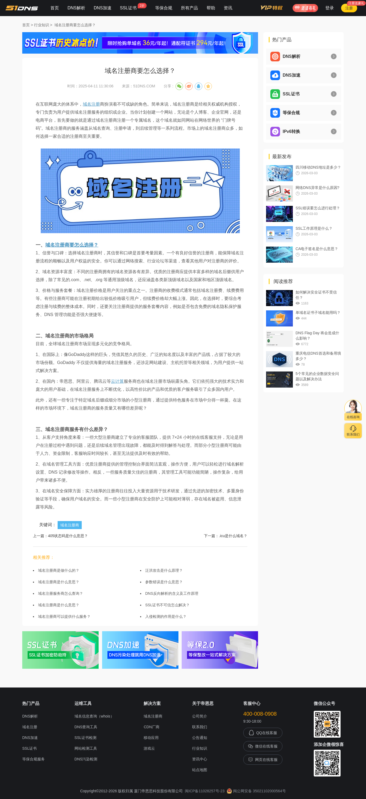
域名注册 (91, 104)
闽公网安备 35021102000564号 (256, 791)
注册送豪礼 (356, 3)
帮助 (211, 8)
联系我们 (199, 727)
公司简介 (199, 716)
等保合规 (163, 8)
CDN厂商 (151, 727)
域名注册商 (69, 525)
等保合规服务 (33, 759)
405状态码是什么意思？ (68, 536)
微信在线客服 (263, 746)
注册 (349, 8)
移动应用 (151, 737)
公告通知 (199, 737)
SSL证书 (133, 6)
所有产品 (189, 8)
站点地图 (199, 770)
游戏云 (149, 748)
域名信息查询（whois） (94, 716)
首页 (54, 8)
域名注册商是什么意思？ (58, 582)
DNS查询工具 (86, 727)
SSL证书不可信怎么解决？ (167, 605)
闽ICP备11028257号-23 (205, 791)
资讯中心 (199, 759)
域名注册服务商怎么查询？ (60, 593)
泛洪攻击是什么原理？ (164, 570)
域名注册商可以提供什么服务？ (64, 616)
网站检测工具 (85, 748)
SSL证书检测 (85, 737)
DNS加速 (102, 8)
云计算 (117, 381)
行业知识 (41, 25)
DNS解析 (76, 8)
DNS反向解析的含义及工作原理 (171, 593)
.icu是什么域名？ (233, 536)
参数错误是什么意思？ (164, 582)
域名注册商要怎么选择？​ (75, 25)
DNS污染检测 (86, 759)
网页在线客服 (263, 759)
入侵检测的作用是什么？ (165, 616)
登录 (329, 8)
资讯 (228, 8)
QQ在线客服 (263, 733)
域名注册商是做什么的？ (58, 570)
